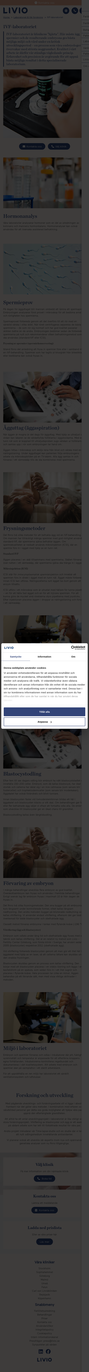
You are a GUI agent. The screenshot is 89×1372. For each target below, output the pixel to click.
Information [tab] (44, 656)
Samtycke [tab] (16, 656)
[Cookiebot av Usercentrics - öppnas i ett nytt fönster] (71, 648)
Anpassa (45, 721)
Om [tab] (73, 656)
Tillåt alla (44, 711)
